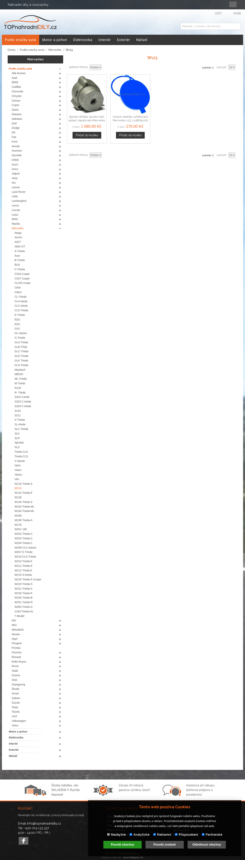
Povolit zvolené (165, 844)
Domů (12, 49)
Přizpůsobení (186, 834)
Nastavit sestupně (105, 67)
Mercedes (54, 49)
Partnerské (212, 834)
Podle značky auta (32, 49)
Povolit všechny (122, 844)
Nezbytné (116, 834)
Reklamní (162, 834)
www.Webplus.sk (133, 857)
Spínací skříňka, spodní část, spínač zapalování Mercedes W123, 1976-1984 (87, 120)
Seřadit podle (78, 67)
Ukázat (221, 67)
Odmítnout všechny (206, 844)
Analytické (139, 834)
